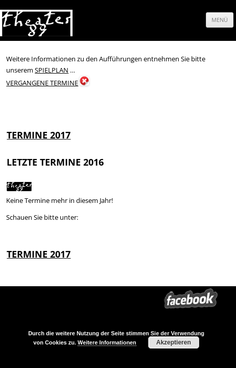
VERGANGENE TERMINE (42, 82)
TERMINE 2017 (38, 135)
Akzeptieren (173, 342)
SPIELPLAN (51, 70)
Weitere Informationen (107, 342)
